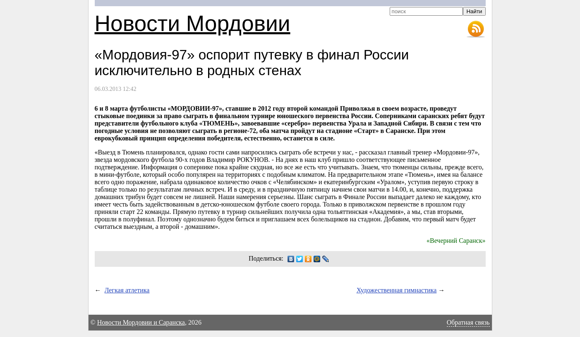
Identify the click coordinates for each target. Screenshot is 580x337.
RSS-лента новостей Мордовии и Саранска (476, 29)
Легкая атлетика (127, 290)
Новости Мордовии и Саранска (141, 322)
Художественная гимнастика (397, 290)
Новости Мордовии (192, 23)
